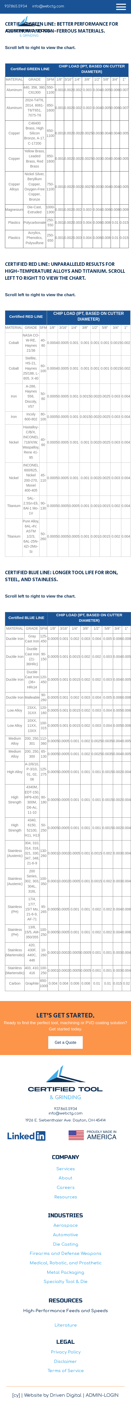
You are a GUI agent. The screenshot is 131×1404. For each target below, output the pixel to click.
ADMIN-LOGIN (102, 1395)
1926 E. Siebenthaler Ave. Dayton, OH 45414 (65, 1120)
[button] (121, 7)
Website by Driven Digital (53, 1395)
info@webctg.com (48, 6)
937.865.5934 (15, 6)
